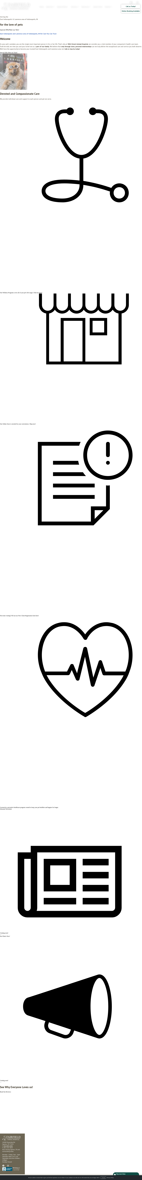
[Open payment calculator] (126, 1174)
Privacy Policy (110, 1177)
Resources (85, 7)
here (37, 615)
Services (74, 7)
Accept (103, 1177)
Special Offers (62, 7)
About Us (49, 7)
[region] (13, 71)
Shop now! (33, 424)
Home (42, 7)
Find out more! (38, 292)
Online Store (97, 7)
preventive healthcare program (16, 807)
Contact (107, 7)
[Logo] (16, 6)
